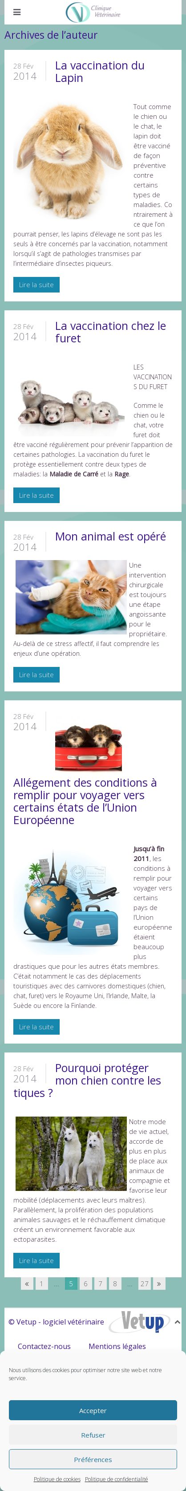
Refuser (93, 1434)
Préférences (93, 1459)
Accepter (93, 1410)
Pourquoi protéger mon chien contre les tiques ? (87, 1080)
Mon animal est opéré (110, 536)
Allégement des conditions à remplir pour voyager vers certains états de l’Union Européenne (85, 801)
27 (145, 1283)
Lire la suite (36, 284)
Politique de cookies (57, 1479)
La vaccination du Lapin (100, 71)
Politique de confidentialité (116, 1479)
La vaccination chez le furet (110, 331)
